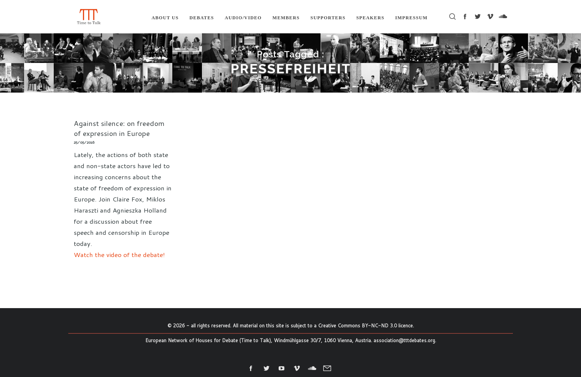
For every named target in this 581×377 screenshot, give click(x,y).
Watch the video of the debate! (119, 254)
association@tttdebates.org (404, 340)
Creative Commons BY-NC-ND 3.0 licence (365, 325)
